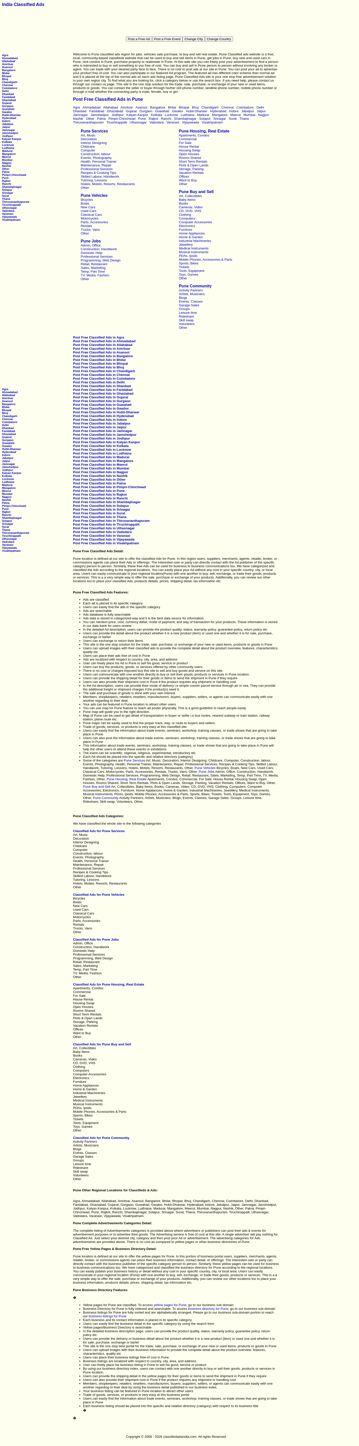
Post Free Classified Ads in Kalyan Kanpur (106, 442)
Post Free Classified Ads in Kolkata (101, 446)
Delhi (5, 91)
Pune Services (94, 131)
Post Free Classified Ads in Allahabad (102, 345)
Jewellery (186, 244)
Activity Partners (191, 290)
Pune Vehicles (94, 195)
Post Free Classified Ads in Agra (98, 337)
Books (183, 203)
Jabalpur (7, 123)
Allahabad (8, 61)
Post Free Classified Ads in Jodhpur (101, 438)
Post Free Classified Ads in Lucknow (102, 449)
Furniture (185, 229)
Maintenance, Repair (96, 165)
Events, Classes (191, 301)
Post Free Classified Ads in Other (99, 479)
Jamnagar (8, 129)
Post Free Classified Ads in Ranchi (100, 498)
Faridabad (8, 97)
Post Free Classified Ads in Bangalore (103, 356)
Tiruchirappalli (11, 204)
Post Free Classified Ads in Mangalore (103, 461)
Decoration (89, 139)
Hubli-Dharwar (11, 114)
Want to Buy (188, 180)
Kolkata (7, 141)
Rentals (86, 226)
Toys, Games (188, 274)
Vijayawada (9, 216)
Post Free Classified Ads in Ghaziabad (103, 393)
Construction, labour (95, 154)
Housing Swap (189, 150)
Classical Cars (91, 215)
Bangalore (8, 70)
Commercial (187, 139)
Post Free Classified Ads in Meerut (100, 464)
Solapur (7, 189)
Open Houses (189, 154)
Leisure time (188, 313)
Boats (85, 203)
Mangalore (9, 153)
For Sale (185, 143)
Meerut (6, 156)
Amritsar (7, 64)
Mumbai (7, 159)
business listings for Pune (107, 1316)
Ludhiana (8, 147)
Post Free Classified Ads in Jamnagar (102, 431)
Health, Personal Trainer (99, 161)
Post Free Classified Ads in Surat (99, 513)
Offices (184, 176)
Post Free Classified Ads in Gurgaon (102, 401)
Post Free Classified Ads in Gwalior (101, 408)
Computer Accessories (195, 222)
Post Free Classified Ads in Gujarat (100, 397)
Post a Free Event (167, 39)
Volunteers (186, 324)
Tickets (184, 267)
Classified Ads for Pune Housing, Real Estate (108, 984)
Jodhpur (7, 135)
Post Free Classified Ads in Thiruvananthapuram (111, 521)
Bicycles (87, 200)
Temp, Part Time (93, 271)
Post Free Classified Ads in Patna (99, 483)
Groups (184, 309)
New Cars (88, 207)
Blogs (183, 298)
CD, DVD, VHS (190, 211)
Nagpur (7, 162)
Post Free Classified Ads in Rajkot (100, 494)
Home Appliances (192, 233)
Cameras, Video (190, 207)
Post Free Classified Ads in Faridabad (103, 390)
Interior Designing (94, 143)
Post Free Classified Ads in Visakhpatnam (106, 543)
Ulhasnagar (9, 207)
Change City (193, 39)
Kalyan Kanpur (11, 138)
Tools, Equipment (191, 271)
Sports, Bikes (188, 263)
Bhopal (6, 76)
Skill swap (186, 320)
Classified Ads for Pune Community (101, 1138)
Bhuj (5, 79)
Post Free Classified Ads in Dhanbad (102, 386)
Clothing (185, 215)
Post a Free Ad (139, 39)
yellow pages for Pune (170, 1305)
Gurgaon (7, 106)
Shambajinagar (12, 186)
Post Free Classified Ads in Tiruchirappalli (106, 524)
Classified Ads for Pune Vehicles (98, 894)
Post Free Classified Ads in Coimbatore (104, 378)
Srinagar (7, 192)
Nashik (6, 165)
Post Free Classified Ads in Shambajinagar (107, 502)
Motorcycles (89, 218)
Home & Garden (191, 237)
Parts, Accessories (94, 222)
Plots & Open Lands (193, 165)
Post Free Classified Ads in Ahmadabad (104, 341)
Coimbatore (9, 88)
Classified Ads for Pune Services (99, 831)
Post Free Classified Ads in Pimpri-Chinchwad (109, 487)
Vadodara (8, 210)
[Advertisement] (179, 21)
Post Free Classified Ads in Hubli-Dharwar (106, 412)
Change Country (219, 39)
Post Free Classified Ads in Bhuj (98, 367)
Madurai (7, 150)
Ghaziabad (9, 100)
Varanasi (7, 213)
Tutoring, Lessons (94, 180)
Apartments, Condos (194, 135)
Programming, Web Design (101, 260)
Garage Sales (189, 305)
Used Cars (88, 211)
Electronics (187, 226)
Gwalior (7, 112)
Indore (6, 120)
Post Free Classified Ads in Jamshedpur (104, 435)
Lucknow (8, 144)
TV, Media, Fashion (95, 275)
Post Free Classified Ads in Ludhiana (102, 453)
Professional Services (97, 169)
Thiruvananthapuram (15, 201)
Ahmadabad (10, 58)
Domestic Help (91, 253)
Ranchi (6, 183)
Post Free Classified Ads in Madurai (101, 457)
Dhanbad (8, 94)
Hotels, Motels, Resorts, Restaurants (108, 184)
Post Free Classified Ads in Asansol (101, 352)
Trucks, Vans (90, 229)
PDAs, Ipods (188, 256)
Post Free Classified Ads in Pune (99, 491)
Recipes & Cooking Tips (98, 173)
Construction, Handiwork (99, 249)
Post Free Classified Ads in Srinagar (101, 509)
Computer (88, 150)
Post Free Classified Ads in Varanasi (101, 536)
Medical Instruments (193, 248)
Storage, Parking (191, 169)
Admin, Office (91, 245)
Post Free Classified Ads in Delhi (99, 382)
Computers (187, 218)
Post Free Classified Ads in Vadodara (102, 532)
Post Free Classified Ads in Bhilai (99, 360)
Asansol (7, 67)
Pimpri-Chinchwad (14, 174)
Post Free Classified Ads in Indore (100, 420)
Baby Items (187, 200)
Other (5, 168)
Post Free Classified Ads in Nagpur (100, 472)
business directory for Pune (208, 1309)
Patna (5, 171)
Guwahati (8, 109)
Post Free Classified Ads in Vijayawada (104, 539)
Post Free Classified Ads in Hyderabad (103, 416)
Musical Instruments (193, 252)
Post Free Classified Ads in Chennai (101, 375)
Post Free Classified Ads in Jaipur (100, 427)
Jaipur (6, 126)
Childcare (88, 146)
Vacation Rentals (191, 173)
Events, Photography (96, 158)
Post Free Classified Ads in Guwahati (102, 405)
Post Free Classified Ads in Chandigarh (104, 371)
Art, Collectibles (190, 196)
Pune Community (195, 286)
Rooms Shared (190, 158)
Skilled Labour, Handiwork (100, 176)
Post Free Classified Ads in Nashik (100, 476)
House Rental (189, 146)
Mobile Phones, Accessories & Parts (205, 259)
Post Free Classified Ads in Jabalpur (102, 423)
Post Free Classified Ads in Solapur (101, 506)
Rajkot (6, 180)
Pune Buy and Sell (196, 192)
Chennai (7, 85)
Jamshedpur (10, 132)
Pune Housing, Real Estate (204, 131)
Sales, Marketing (93, 268)
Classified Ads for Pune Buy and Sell (102, 1044)
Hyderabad (9, 117)
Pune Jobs (91, 241)
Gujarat (7, 103)
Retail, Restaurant (94, 264)
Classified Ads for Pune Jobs (96, 939)
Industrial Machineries (195, 241)
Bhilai (5, 73)
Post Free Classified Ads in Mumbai (101, 468)
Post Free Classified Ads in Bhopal (100, 363)
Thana (6, 198)
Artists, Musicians (192, 294)
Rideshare (186, 316)
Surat (5, 195)
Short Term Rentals (193, 161)
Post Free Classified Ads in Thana (99, 517)
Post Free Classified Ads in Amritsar (101, 348)
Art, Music (88, 135)
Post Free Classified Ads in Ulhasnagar (104, 528)
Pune (5, 177)
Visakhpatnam (11, 219)
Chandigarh (9, 82)
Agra (5, 55)
